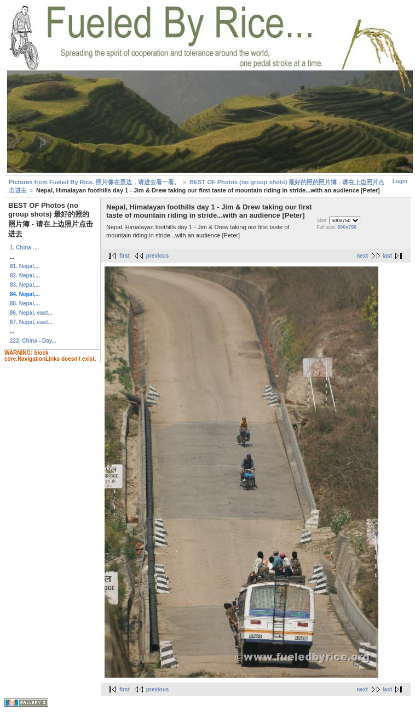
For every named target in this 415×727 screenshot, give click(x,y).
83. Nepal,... (25, 285)
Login (400, 181)
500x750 (346, 227)
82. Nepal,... (25, 275)
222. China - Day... (33, 341)
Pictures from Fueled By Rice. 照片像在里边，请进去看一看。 (94, 182)
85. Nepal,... (25, 303)
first (124, 256)
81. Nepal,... (25, 266)
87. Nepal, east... (31, 322)
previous (157, 256)
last (387, 256)
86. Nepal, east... (31, 313)
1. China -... (24, 248)
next (362, 256)
